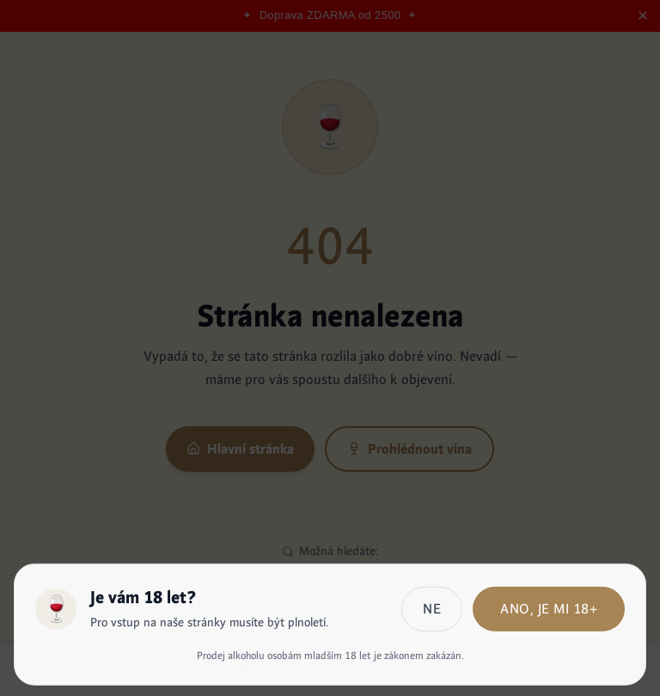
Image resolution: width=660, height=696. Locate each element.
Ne (432, 610)
